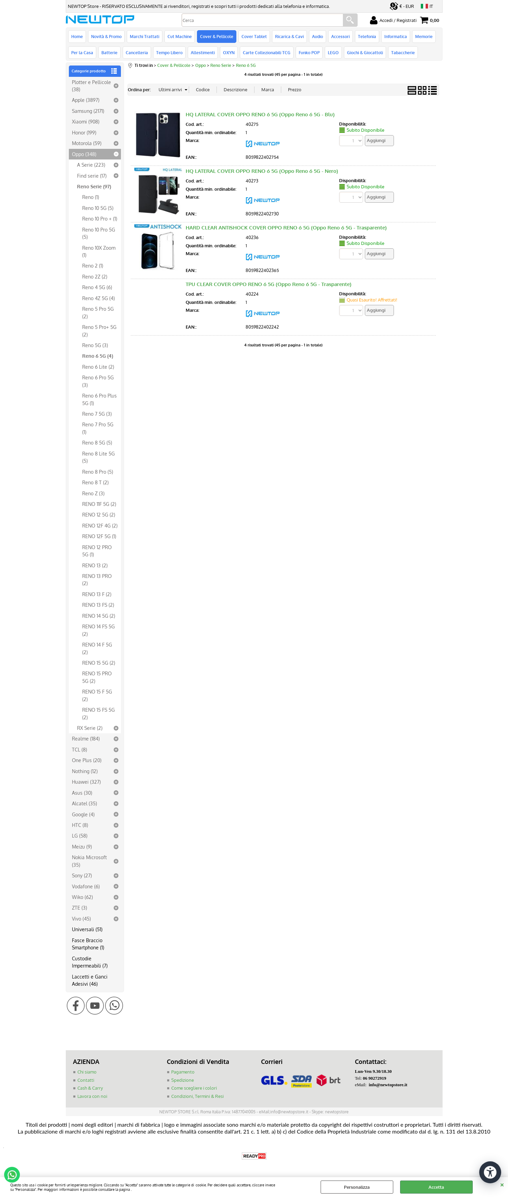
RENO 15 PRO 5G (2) (97, 677)
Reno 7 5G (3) (97, 414)
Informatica (395, 36)
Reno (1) (90, 197)
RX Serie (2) (89, 728)
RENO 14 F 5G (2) (97, 648)
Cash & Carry (90, 1088)
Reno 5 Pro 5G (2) (98, 312)
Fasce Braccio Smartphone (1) (88, 943)
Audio (317, 36)
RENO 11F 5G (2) (99, 504)
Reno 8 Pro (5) (97, 472)
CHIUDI (502, 1184)
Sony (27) (82, 875)
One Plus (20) (86, 760)
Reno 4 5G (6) (97, 287)
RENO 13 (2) (95, 565)
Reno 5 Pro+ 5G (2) (99, 330)
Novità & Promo (106, 36)
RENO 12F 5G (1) (99, 536)
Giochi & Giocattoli (365, 52)
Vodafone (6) (86, 886)
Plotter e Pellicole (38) (91, 85)
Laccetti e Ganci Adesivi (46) (90, 980)
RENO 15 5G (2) (98, 663)
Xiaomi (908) (85, 121)
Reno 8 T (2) (95, 482)
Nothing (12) (85, 771)
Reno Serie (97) (94, 186)
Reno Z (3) (93, 493)
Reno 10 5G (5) (97, 208)
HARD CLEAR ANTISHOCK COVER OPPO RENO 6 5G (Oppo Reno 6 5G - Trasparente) (286, 227)
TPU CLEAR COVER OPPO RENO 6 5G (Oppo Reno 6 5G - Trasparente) (268, 284)
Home (77, 36)
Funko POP (309, 52)
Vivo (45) (81, 918)
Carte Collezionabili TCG (266, 52)
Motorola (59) (86, 143)
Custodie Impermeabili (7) (90, 962)
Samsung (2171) (88, 111)
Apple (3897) (85, 100)
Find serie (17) (92, 176)
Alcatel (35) (84, 803)
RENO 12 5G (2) (98, 514)
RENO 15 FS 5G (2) (98, 713)
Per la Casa (82, 52)
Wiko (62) (82, 897)
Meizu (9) (82, 846)
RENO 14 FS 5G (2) (98, 630)
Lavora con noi (92, 1096)
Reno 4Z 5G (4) (98, 298)
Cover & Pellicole (216, 36)
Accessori (340, 36)
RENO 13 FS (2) (98, 605)
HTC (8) (80, 825)
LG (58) (79, 835)
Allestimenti (203, 52)
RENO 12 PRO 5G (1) (97, 550)
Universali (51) (87, 929)
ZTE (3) (79, 907)
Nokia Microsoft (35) (89, 860)
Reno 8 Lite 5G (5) (98, 457)
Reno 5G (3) (95, 345)
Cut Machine (180, 36)
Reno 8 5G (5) (97, 442)
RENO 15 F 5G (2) (97, 695)
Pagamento (183, 1072)
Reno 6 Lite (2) (98, 367)
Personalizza (357, 1187)
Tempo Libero (169, 52)
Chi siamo (87, 1072)
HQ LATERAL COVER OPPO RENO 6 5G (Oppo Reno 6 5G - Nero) (262, 171)
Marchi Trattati (144, 36)
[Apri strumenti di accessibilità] (490, 1172)
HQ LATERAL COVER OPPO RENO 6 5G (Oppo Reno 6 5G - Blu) (260, 114)
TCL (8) (79, 749)
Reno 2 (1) (92, 265)
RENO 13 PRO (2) (97, 579)
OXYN (229, 52)
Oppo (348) (84, 154)
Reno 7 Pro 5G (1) (97, 428)
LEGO (333, 52)
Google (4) (83, 814)
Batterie (109, 52)
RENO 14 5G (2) (98, 616)
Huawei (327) (86, 782)
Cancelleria (137, 52)
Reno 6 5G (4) (97, 356)
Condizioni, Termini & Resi (197, 1096)
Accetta (436, 1187)
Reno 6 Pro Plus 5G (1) (99, 399)
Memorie (424, 36)
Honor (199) (84, 132)
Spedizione (182, 1080)
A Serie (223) (91, 165)
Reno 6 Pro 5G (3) (98, 381)
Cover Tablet (254, 36)
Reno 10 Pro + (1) (99, 218)
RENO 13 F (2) (96, 594)
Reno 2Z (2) (94, 276)
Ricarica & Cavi (289, 36)
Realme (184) (86, 738)
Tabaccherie (403, 52)
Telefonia (367, 36)
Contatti (85, 1080)
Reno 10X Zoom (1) (98, 251)
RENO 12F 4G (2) (99, 525)
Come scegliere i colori (194, 1088)
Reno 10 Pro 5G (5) (98, 233)
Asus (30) (82, 793)
